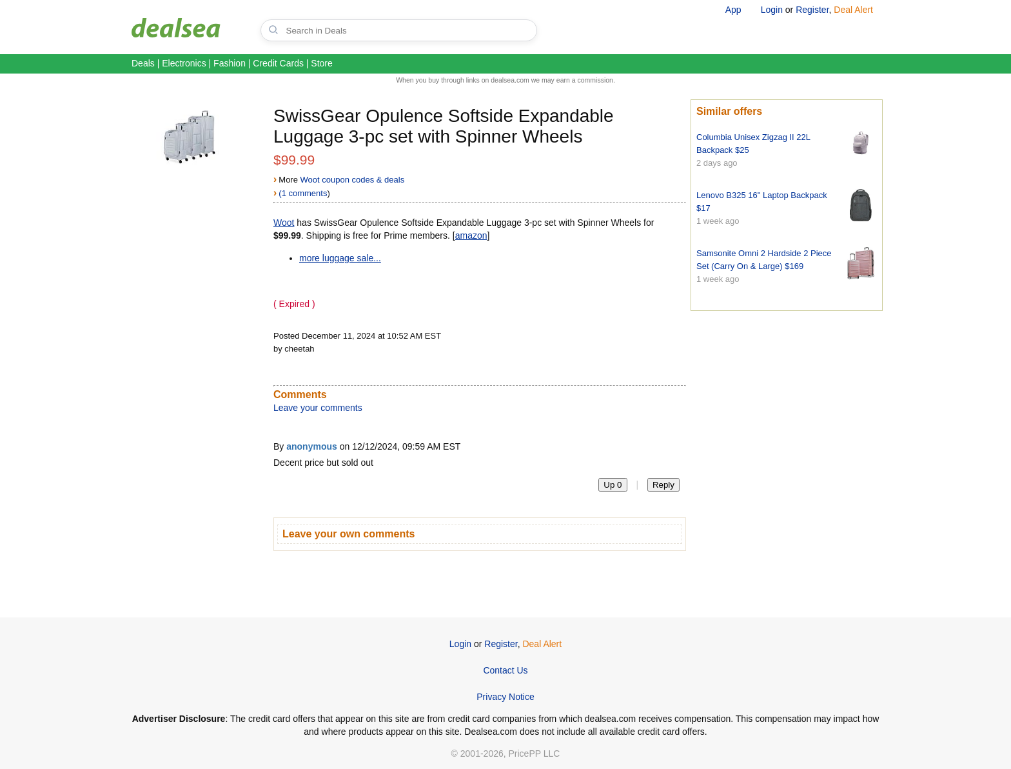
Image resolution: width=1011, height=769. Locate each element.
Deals (143, 63)
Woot (283, 222)
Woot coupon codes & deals (352, 180)
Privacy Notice (505, 697)
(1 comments (303, 193)
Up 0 (613, 485)
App (733, 10)
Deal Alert (853, 10)
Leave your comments (317, 408)
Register (812, 10)
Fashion (229, 63)
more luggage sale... (340, 258)
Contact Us (505, 670)
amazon (471, 235)
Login (772, 10)
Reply (663, 485)
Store (321, 63)
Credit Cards (278, 63)
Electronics (184, 63)
